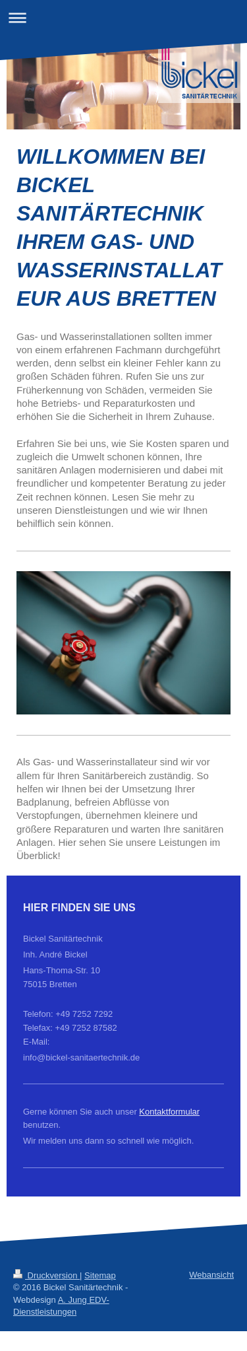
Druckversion (46, 1275)
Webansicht (211, 1275)
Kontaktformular (169, 1112)
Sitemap (100, 1275)
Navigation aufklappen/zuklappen (123, 17)
